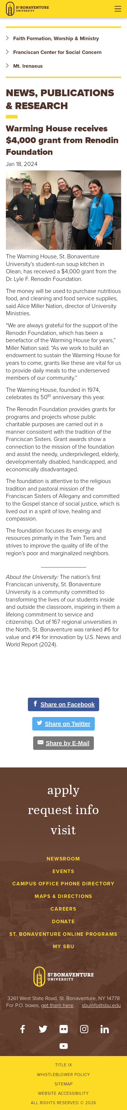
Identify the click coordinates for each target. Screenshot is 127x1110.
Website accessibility (63, 1093)
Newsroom (63, 859)
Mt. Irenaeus (24, 66)
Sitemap (64, 1084)
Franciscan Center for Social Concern (53, 52)
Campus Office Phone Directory (63, 884)
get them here (57, 1005)
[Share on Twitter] (63, 724)
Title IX (63, 1064)
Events (63, 871)
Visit (64, 829)
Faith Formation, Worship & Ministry (52, 38)
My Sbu (63, 946)
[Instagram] (84, 1030)
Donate (63, 921)
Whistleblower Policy (63, 1074)
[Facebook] (22, 1030)
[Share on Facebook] (63, 704)
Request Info (63, 809)
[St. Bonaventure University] (27, 9)
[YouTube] (63, 1047)
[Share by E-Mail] (63, 743)
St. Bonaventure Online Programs (63, 934)
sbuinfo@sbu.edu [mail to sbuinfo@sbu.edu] (101, 1005)
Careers (63, 909)
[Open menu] (118, 9)
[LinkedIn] (104, 1030)
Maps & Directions (63, 896)
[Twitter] (43, 1030)
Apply (63, 789)
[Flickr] (63, 1030)
